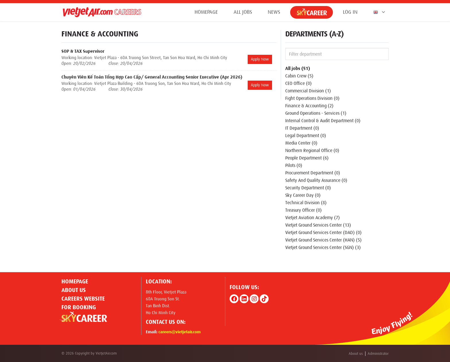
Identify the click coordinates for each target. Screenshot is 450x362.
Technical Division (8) (306, 202)
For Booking (78, 307)
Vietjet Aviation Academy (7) (312, 217)
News (274, 12)
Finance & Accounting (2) (309, 105)
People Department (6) (307, 158)
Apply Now (260, 59)
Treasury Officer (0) (303, 210)
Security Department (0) (308, 187)
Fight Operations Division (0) (312, 98)
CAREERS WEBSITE (83, 298)
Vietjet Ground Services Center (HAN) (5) (323, 240)
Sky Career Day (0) (303, 195)
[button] (378, 12)
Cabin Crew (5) (299, 76)
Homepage (206, 12)
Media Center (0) (301, 143)
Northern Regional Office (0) (312, 150)
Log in (350, 12)
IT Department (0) (302, 128)
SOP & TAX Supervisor (82, 51)
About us (73, 290)
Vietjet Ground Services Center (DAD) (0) (323, 232)
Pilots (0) (293, 165)
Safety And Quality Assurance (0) (316, 180)
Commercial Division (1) (308, 91)
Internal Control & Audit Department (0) (322, 120)
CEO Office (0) (298, 83)
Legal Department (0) (305, 135)
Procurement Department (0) (312, 173)
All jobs (243, 12)
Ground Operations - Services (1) (315, 113)
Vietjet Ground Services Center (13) (318, 225)
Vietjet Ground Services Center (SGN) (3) (323, 247)
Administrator (378, 353)
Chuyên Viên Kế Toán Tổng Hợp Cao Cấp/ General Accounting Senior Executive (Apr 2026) (151, 77)
